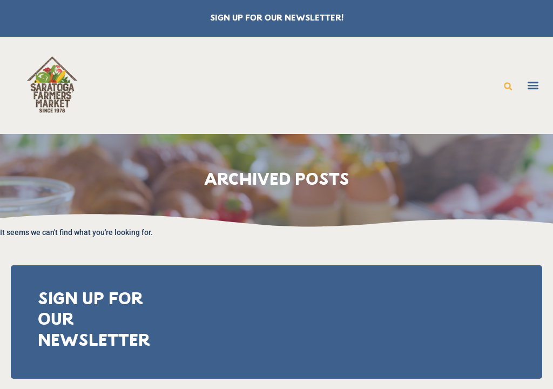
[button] (508, 86)
